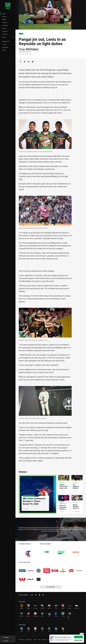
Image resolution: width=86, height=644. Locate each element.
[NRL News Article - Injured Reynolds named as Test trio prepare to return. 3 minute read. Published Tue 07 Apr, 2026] (77, 504)
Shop (3, 50)
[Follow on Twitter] (39, 594)
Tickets (4, 44)
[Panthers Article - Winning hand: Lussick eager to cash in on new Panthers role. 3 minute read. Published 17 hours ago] (63, 484)
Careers (35, 639)
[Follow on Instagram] (43, 594)
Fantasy (5, 31)
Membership (5, 41)
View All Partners (50, 587)
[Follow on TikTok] (32, 594)
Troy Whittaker (29, 49)
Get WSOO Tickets (78, 640)
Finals (21, 33)
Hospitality (5, 47)
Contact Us (44, 639)
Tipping (5, 34)
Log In (5, 641)
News (4, 13)
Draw (4, 19)
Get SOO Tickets (78, 637)
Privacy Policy (28, 639)
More (8, 37)
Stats (4, 28)
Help (39, 639)
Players (5, 25)
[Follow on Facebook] (35, 594)
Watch (4, 16)
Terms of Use (21, 639)
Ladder (4, 22)
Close (81, 633)
